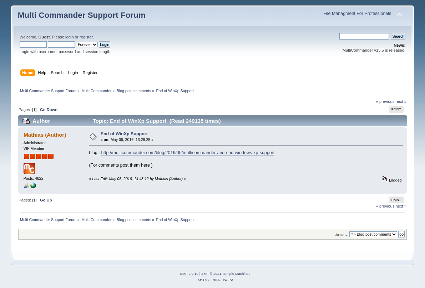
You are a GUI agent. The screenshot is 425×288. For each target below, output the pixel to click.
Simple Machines (237, 274)
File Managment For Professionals (357, 13)
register (86, 37)
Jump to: (342, 234)
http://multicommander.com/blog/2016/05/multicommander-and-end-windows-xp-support (187, 152)
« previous (385, 101)
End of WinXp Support (124, 133)
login (69, 37)
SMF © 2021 (211, 274)
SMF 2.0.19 (189, 274)
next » (400, 101)
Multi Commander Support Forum (82, 15)
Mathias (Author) (45, 135)
